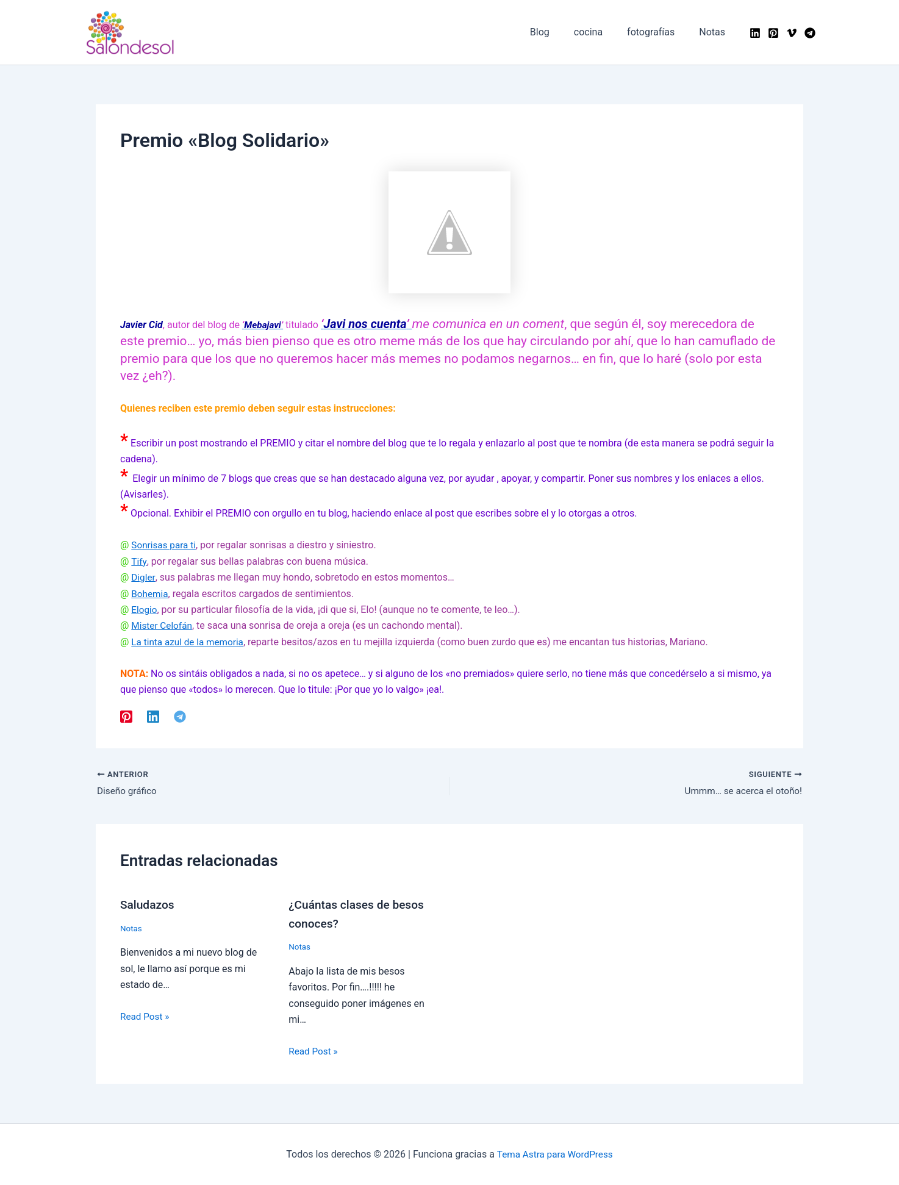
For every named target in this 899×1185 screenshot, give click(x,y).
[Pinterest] (773, 32)
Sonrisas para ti (165, 545)
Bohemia (150, 594)
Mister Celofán (163, 625)
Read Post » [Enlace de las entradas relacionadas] (145, 1017)
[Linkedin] (755, 32)
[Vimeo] (791, 32)
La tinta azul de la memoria (189, 642)
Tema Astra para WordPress (554, 1154)
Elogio (144, 609)
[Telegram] (809, 32)
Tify (139, 561)
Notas (131, 929)
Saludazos (148, 905)
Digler (143, 577)
